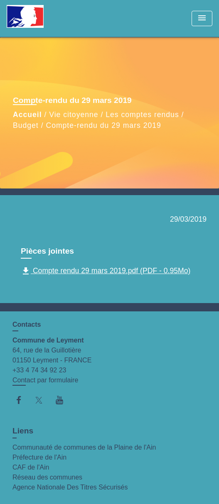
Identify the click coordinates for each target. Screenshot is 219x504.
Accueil (27, 114)
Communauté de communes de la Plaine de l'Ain (84, 447)
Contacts (26, 324)
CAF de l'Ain (30, 467)
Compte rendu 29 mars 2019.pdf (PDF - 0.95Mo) (105, 271)
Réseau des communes (47, 477)
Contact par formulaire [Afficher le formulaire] (45, 380)
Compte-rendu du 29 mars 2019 (103, 125)
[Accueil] (38, 18)
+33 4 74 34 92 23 (39, 370)
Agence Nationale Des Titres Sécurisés (70, 487)
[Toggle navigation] (202, 18)
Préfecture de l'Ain (39, 457)
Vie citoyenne (73, 114)
